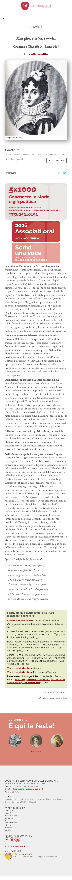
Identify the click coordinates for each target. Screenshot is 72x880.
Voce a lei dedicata (18, 668)
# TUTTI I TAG (56, 160)
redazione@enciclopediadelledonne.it (27, 789)
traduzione (10, 159)
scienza (17, 155)
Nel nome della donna (22, 854)
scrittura (52, 155)
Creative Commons (38, 679)
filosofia (26, 155)
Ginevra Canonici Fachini (20, 620)
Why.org (20, 679)
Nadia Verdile (38, 54)
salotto (8, 155)
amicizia (35, 155)
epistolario (21, 159)
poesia (44, 155)
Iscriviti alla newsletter (15, 846)
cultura (62, 155)
